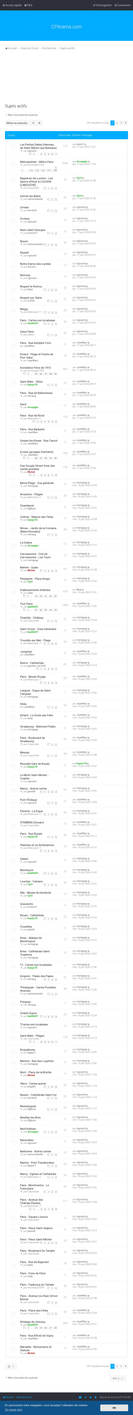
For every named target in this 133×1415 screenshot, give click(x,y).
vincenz (32, 266)
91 (36, 610)
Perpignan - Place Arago (35, 578)
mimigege (33, 486)
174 (31, 170)
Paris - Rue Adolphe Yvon (35, 343)
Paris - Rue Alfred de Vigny (36, 1335)
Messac (25, 752)
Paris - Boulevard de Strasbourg (32, 739)
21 (46, 596)
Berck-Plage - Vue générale (37, 483)
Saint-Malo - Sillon (31, 381)
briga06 (32, 1086)
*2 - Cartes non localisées (36, 964)
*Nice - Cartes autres (33, 1083)
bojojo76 (32, 384)
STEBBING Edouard (32, 822)
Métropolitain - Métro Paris (36, 161)
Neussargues (28, 1106)
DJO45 (31, 300)
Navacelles (26, 1140)
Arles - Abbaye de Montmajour (31, 939)
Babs (30, 289)
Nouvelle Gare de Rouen (35, 763)
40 (55, 458)
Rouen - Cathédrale (32, 915)
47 (46, 374)
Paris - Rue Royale (31, 833)
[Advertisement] (66, 78)
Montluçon (26, 870)
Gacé (23, 404)
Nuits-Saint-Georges (32, 230)
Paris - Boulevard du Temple (37, 1250)
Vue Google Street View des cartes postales (37, 467)
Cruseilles (26, 926)
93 (46, 610)
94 (50, 610)
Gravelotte (26, 904)
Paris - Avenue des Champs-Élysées (31, 1201)
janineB (31, 791)
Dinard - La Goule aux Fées (36, 715)
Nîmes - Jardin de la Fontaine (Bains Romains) (38, 529)
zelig (30, 718)
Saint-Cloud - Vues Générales (38, 629)
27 (50, 1328)
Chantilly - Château (31, 617)
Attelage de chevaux (32, 1321)
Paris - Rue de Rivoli (32, 415)
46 (41, 374)
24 (36, 1328)
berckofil (32, 210)
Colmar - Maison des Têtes (36, 517)
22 (50, 596)
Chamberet (27, 505)
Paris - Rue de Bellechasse (36, 393)
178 (55, 170)
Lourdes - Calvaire (31, 881)
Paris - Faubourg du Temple (37, 1284)
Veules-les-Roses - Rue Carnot (39, 440)
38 (46, 458)
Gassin (24, 858)
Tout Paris (26, 603)
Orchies (25, 218)
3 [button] (121, 123)
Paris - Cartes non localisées (37, 320)
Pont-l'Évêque (28, 799)
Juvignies (26, 651)
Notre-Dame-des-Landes (35, 263)
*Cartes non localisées (34, 1024)
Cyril (79, 178)
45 (36, 374)
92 (41, 610)
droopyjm (82, 161)
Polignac (25, 1001)
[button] (126, 123)
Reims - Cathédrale (32, 663)
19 (36, 596)
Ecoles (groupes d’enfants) (36, 452)
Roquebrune (27, 1049)
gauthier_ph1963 (37, 666)
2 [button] (116, 123)
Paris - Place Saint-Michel (36, 1239)
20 (41, 596)
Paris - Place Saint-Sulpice (36, 1228)
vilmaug (32, 396)
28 (55, 1328)
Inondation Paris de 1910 (35, 367)
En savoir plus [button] (13, 1409)
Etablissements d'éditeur (35, 590)
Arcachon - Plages (31, 494)
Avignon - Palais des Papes (36, 976)
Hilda (23, 704)
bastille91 (33, 323)
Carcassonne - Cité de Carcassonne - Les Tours (35, 555)
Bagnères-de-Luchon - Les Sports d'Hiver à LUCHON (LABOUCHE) (36, 182)
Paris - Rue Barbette (32, 429)
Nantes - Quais (29, 567)
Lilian (30, 593)
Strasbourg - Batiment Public (38, 726)
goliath (31, 929)
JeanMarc (29, 346)
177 (49, 170)
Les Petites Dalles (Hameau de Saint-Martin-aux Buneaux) (38, 146)
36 (36, 458)
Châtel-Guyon (28, 1013)
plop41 (80, 144)
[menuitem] (28, 5)
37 (41, 458)
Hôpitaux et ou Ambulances (37, 845)
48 (50, 374)
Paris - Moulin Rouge (33, 676)
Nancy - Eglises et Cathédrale (38, 1174)
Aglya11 (32, 1052)
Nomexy (25, 275)
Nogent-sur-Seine (31, 297)
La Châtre (26, 542)
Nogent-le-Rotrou (31, 286)
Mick (79, 589)
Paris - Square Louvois (34, 1216)
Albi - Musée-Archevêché (35, 892)
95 (55, 610)
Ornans (24, 207)
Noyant (24, 252)
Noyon (24, 241)
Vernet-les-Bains (30, 196)
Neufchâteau (28, 1128)
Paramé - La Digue (31, 811)
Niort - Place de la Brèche (35, 1072)
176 (43, 170)
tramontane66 (35, 199)
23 (55, 596)
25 (41, 1328)
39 (50, 458)
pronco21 (33, 233)
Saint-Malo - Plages (32, 1035)
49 (55, 374)
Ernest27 (32, 907)
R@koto (32, 508)
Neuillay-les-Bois (30, 1117)
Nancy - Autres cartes (33, 788)
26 (46, 1328)
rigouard (32, 151)
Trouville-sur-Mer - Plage (35, 640)
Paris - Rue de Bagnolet (34, 1262)
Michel (31, 472)
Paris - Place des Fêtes (34, 1310)
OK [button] (114, 1408)
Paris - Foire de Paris (33, 1273)
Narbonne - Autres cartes (35, 1151)
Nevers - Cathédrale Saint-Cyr (38, 1095)
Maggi (24, 309)
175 (37, 170)
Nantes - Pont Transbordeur (37, 1162)
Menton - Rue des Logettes (37, 1061)
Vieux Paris (27, 331)
